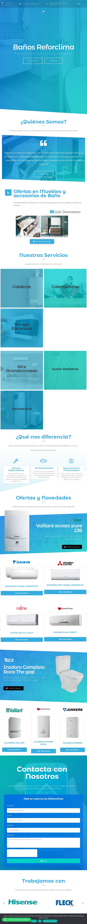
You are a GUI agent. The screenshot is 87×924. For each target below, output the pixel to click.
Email (9, 815)
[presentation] (22, 853)
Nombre (10, 806)
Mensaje (10, 835)
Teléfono (10, 825)
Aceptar (33, 921)
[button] (43, 11)
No (40, 921)
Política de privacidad (50, 921)
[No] (85, 919)
